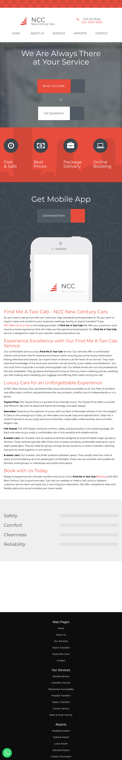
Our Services (61, 641)
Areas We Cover (61, 654)
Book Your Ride (54, 86)
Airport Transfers (61, 647)
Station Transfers (61, 702)
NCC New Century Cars (17, 325)
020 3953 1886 (91, 22)
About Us (37, 33)
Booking (102, 476)
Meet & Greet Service (61, 715)
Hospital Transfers (61, 695)
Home (16, 33)
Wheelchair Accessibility (61, 689)
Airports (80, 33)
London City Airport (61, 756)
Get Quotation (54, 113)
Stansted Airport (61, 750)
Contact (101, 33)
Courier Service (61, 708)
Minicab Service (61, 676)
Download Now (54, 215)
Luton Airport (61, 743)
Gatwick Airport (61, 737)
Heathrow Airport (61, 730)
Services (58, 33)
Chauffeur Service (61, 682)
